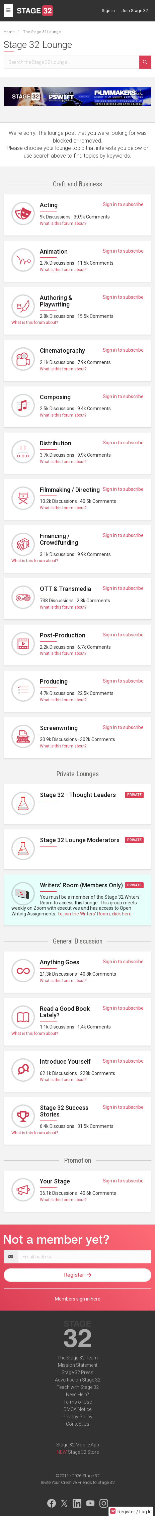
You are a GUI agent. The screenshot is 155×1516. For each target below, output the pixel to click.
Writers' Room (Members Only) (81, 885)
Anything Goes (59, 962)
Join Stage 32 (135, 10)
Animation (54, 251)
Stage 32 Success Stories (64, 1111)
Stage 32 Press (77, 1372)
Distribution (55, 443)
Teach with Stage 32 (78, 1387)
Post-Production (62, 635)
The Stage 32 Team (77, 1357)
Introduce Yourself (65, 1061)
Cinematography (62, 350)
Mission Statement (77, 1365)
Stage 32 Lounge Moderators (80, 839)
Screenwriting (59, 727)
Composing (55, 396)
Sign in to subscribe (123, 204)
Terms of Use (77, 1402)
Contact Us (77, 1424)
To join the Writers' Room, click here (94, 913)
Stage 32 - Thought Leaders (78, 794)
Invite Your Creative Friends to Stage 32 (77, 1482)
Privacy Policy (77, 1416)
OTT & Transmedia (65, 588)
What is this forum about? (63, 223)
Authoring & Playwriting (56, 301)
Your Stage (55, 1181)
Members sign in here (77, 1299)
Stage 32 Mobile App (77, 1444)
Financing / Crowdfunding (59, 539)
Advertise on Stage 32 (77, 1380)
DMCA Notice (77, 1409)
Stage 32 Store (83, 1452)
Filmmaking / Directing (70, 489)
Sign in (108, 10)
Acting (49, 204)
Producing (54, 681)
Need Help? (77, 1394)
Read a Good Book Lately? (65, 1012)
